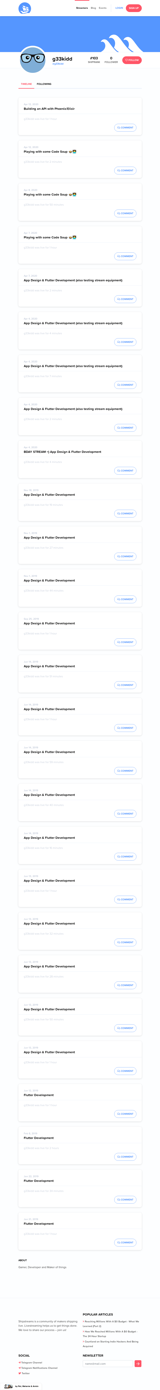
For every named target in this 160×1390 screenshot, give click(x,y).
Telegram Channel (31, 1362)
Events (103, 8)
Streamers (82, 8)
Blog (93, 8)
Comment (125, 127)
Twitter (26, 1373)
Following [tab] (44, 84)
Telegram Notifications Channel (39, 1368)
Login (119, 8)
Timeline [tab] (26, 84)
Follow (132, 60)
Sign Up (134, 8)
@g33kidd (57, 63)
